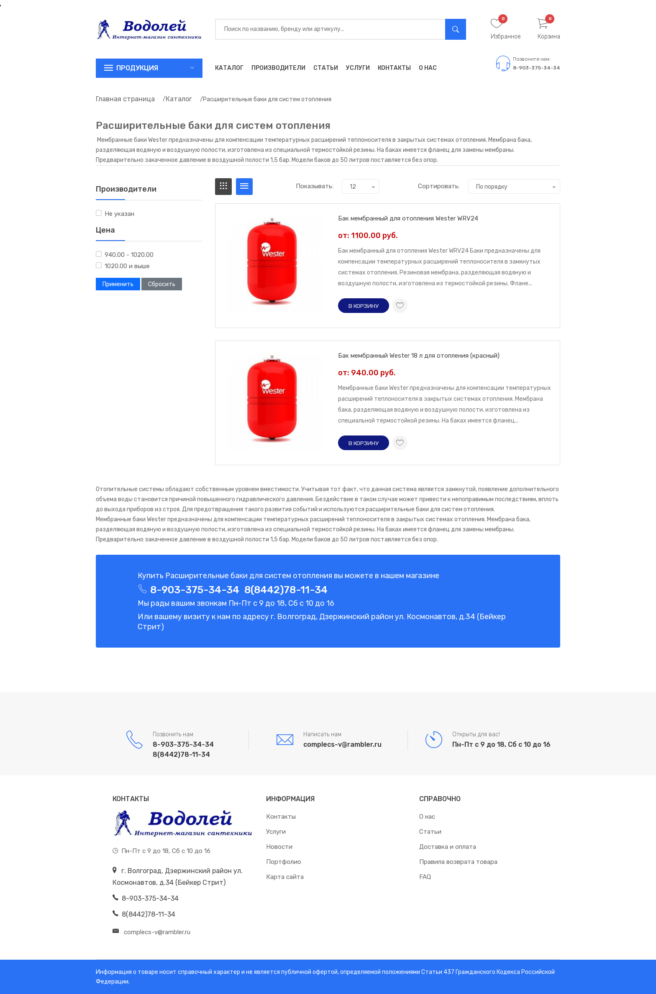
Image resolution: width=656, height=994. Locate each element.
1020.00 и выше (127, 266)
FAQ (425, 877)
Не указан (119, 214)
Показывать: (314, 186)
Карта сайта (285, 877)
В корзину (364, 305)
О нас (428, 68)
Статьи (325, 68)
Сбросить (161, 284)
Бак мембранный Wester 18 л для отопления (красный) (419, 355)
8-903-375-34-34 (536, 68)
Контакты (394, 68)
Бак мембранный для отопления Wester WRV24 (408, 218)
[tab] (223, 186)
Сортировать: (439, 186)
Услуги (358, 68)
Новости (279, 847)
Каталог (229, 68)
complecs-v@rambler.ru (342, 744)
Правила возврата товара (458, 862)
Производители (278, 68)
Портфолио (283, 862)
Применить (117, 284)
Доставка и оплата (447, 847)
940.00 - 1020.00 (129, 255)
